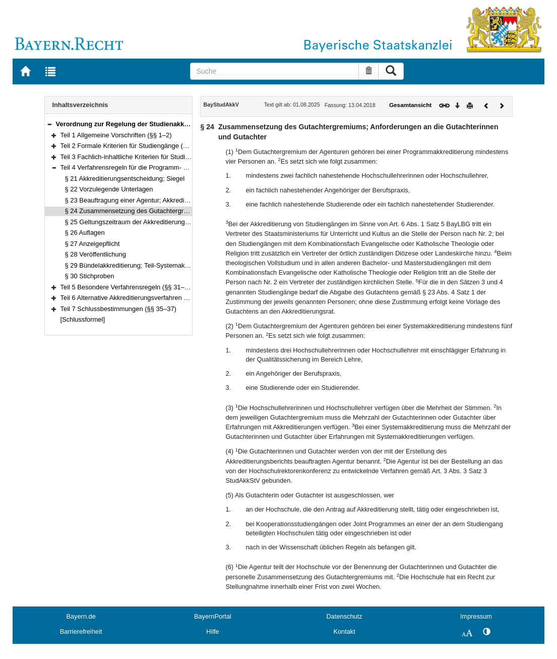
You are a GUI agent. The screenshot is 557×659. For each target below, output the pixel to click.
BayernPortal (212, 616)
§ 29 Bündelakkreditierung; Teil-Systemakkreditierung (142, 265)
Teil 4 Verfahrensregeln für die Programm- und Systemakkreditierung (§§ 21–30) (176, 167)
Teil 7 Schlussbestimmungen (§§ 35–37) (118, 309)
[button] (49, 124)
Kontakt (344, 631)
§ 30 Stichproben (89, 276)
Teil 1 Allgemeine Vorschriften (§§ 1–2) (116, 135)
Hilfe (212, 631)
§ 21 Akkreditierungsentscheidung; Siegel (125, 178)
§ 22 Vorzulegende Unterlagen (109, 189)
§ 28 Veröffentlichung (95, 254)
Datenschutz (344, 616)
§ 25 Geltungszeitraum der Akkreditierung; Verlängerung (146, 222)
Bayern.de (80, 616)
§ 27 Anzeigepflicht (92, 243)
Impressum (476, 616)
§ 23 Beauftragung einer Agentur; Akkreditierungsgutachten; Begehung (167, 200)
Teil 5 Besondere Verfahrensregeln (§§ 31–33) (127, 287)
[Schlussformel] (82, 319)
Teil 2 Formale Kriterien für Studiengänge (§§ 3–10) (134, 145)
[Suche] (274, 71)
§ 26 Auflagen (85, 232)
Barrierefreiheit (81, 631)
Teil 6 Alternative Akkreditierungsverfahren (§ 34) (130, 297)
